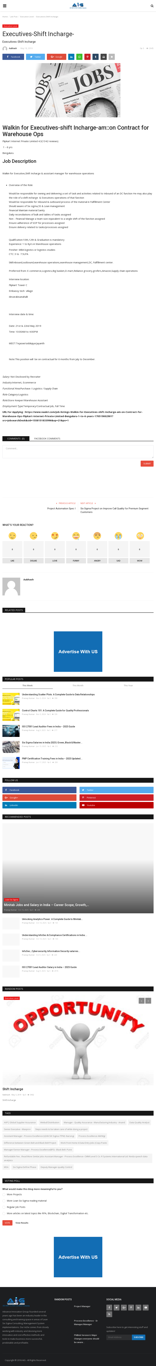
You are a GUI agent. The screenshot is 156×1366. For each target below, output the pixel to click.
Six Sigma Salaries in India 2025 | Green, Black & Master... (52, 742)
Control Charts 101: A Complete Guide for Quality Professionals (55, 710)
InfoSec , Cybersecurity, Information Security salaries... (51, 950)
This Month (78, 684)
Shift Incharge (12, 1088)
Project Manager (82, 1305)
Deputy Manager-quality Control (56, 1166)
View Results (22, 1221)
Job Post (14, 16)
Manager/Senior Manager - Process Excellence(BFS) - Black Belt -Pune (38, 1149)
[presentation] (142, 1000)
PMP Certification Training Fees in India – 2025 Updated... (52, 758)
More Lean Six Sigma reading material (27, 1200)
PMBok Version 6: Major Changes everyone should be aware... (86, 1338)
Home (5, 16)
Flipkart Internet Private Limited (20, 141)
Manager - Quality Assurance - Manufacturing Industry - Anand (94, 1121)
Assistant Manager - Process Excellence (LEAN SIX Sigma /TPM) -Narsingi (39, 1135)
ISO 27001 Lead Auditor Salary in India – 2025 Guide (49, 966)
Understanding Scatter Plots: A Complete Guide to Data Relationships (58, 694)
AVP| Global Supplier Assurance (20, 1121)
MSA (6, 1166)
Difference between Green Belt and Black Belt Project (30, 1142)
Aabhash (9, 48)
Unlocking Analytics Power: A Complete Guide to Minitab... (52, 918)
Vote (7, 1222)
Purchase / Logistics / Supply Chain (39, 388)
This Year (128, 684)
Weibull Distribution (49, 1121)
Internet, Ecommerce (24, 382)
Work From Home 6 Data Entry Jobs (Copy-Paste (84, 1142)
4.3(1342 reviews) (49, 141)
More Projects (14, 1193)
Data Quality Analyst (139, 1121)
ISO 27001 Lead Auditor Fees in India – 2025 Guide (48, 726)
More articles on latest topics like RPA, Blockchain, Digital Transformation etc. (47, 1212)
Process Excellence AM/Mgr (92, 1135)
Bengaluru (8, 152)
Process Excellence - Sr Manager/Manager (86, 1322)
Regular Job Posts (16, 1206)
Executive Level (27, 16)
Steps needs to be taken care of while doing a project (61, 1128)
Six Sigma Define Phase (24, 1166)
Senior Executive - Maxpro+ (17, 1128)
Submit (147, 462)
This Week (27, 684)
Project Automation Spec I (61, 508)
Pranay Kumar (28, 697)
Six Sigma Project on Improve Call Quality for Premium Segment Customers (114, 510)
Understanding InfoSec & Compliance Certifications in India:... (54, 934)
